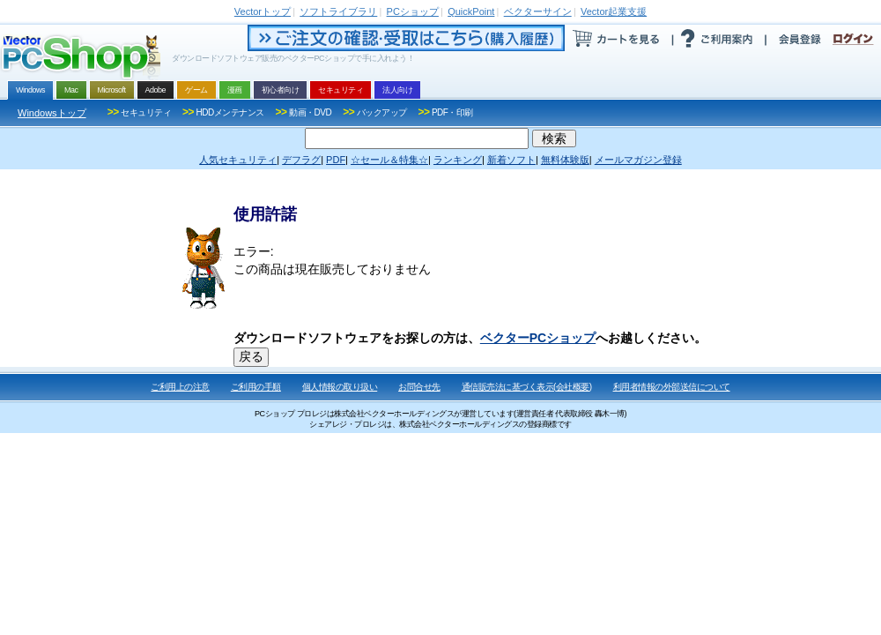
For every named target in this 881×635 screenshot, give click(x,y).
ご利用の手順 (256, 387)
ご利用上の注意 (180, 387)
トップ (262, 11)
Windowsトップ (52, 113)
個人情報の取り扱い (340, 387)
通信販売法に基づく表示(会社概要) (527, 387)
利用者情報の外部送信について (671, 387)
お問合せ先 (419, 387)
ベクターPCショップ (538, 338)
